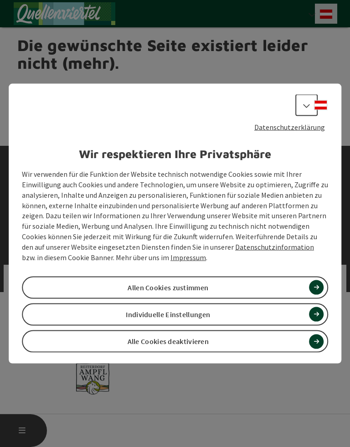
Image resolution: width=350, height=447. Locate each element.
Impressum (188, 257)
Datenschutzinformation (274, 247)
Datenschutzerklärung (289, 126)
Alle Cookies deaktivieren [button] (168, 341)
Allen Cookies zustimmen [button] (168, 287)
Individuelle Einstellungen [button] (168, 314)
